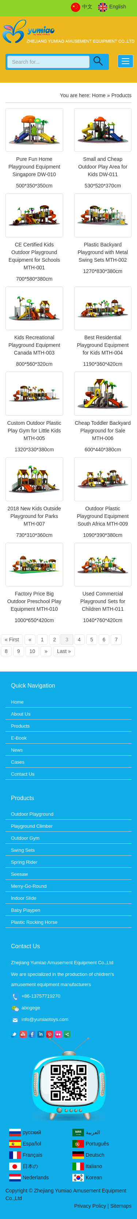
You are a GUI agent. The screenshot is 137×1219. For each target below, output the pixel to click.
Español (25, 1144)
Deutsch (88, 1155)
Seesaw (19, 874)
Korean (87, 1178)
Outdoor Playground (32, 814)
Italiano (87, 1166)
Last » (64, 651)
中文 (81, 7)
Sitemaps (121, 1206)
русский (25, 1132)
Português (90, 1144)
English (112, 7)
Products (20, 726)
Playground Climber (32, 826)
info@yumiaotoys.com (45, 1019)
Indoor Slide (23, 898)
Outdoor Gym (25, 838)
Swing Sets (23, 850)
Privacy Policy (90, 1206)
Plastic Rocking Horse (34, 922)
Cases (17, 762)
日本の (23, 1166)
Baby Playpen (25, 910)
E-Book (19, 738)
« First (12, 639)
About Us (20, 714)
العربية (86, 1132)
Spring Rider (24, 862)
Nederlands (29, 1178)
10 (32, 651)
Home (99, 95)
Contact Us (22, 774)
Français (25, 1155)
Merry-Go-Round (29, 886)
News (17, 750)
